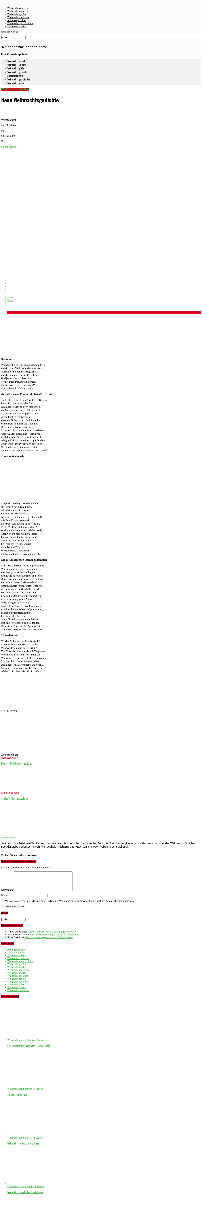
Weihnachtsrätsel (16, 979)
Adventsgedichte (16, 20)
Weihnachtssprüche (17, 11)
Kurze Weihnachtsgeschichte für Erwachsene (51, 938)
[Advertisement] (24, 335)
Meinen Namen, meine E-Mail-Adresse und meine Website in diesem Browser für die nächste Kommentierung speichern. (69, 907)
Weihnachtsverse (16, 994)
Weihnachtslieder (16, 26)
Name (4, 901)
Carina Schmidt (9, 146)
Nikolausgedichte (16, 959)
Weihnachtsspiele (17, 985)
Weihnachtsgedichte (18, 17)
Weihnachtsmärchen (18, 976)
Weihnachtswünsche (18, 8)
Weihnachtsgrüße (16, 14)
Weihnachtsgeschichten (20, 23)
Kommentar (7, 896)
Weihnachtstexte (16, 991)
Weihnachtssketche (17, 982)
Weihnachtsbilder (16, 962)
